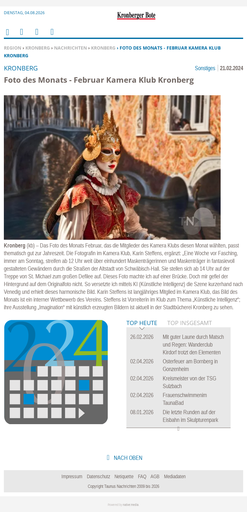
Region (12, 48)
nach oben (127, 457)
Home (7, 36)
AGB (155, 476)
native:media (131, 505)
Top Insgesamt (189, 323)
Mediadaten (175, 476)
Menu (21, 35)
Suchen (35, 35)
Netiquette (123, 476)
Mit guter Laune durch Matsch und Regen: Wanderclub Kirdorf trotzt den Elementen (193, 344)
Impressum (71, 476)
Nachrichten (70, 48)
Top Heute (141, 323)
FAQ (142, 476)
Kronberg (37, 48)
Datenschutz (98, 476)
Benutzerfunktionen (51, 35)
